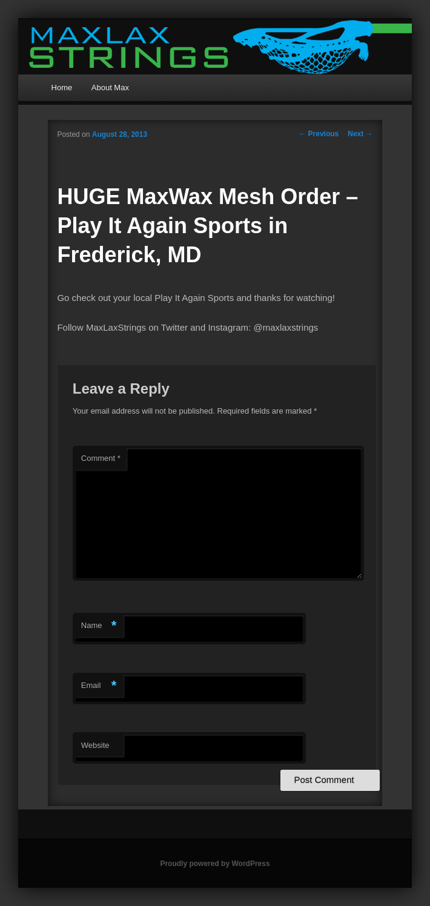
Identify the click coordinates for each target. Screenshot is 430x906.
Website (95, 745)
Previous (319, 134)
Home (62, 87)
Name (99, 626)
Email (99, 686)
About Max (110, 87)
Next (360, 134)
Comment (101, 458)
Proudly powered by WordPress (215, 863)
